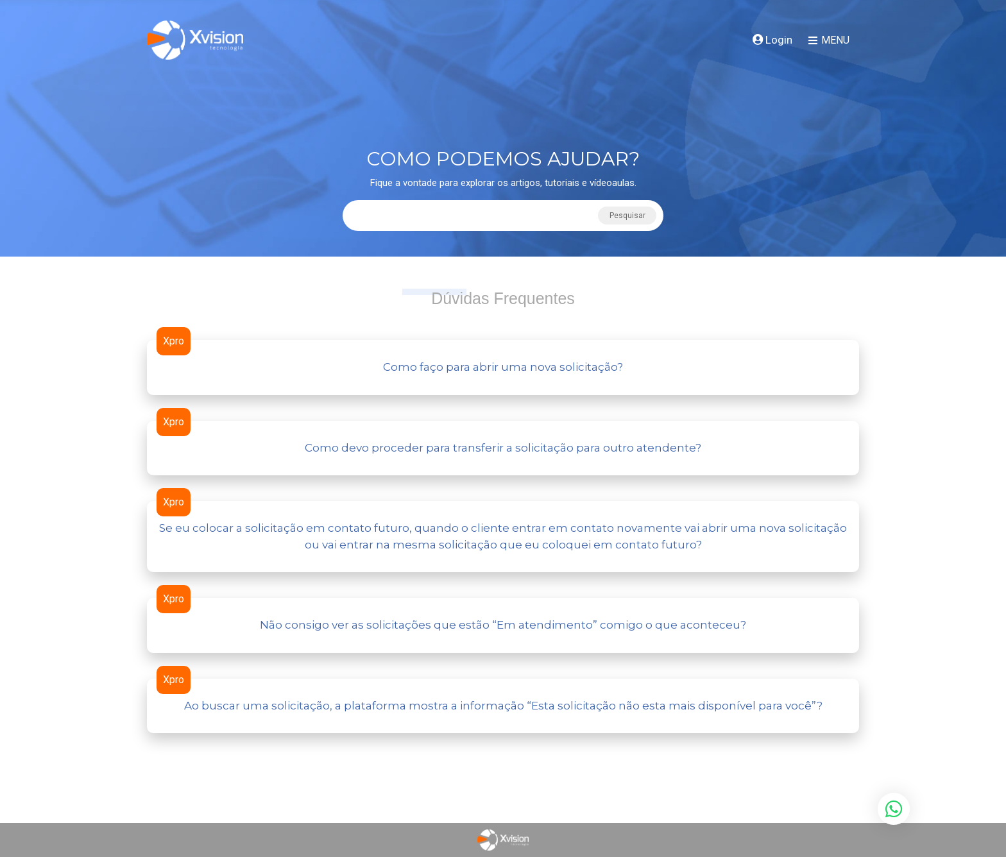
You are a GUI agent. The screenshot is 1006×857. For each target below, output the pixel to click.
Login (772, 39)
